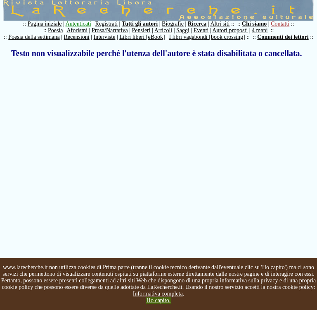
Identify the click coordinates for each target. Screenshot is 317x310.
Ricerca (197, 24)
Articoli (163, 30)
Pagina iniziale (45, 24)
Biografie (173, 24)
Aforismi (77, 30)
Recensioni (77, 37)
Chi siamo (254, 24)
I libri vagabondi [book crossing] (207, 37)
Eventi (201, 30)
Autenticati (78, 24)
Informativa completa (158, 294)
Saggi (182, 30)
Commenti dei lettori (282, 37)
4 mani (260, 30)
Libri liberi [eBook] (142, 37)
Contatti (280, 24)
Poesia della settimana (33, 37)
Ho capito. (158, 300)
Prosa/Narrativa (110, 30)
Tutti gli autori (140, 24)
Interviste (105, 37)
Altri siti (219, 24)
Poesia (55, 30)
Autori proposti (230, 30)
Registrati (106, 24)
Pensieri (141, 30)
